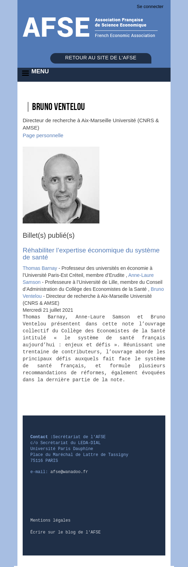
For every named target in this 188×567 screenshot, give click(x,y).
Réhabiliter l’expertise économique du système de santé (91, 253)
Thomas (41, 268)
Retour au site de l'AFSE (100, 57)
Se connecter (150, 6)
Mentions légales (50, 520)
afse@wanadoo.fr (69, 472)
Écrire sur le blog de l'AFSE (65, 532)
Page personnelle (43, 135)
